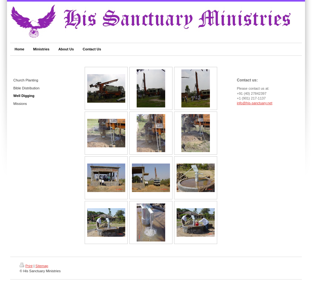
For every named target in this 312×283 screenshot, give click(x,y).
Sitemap (42, 266)
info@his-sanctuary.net (254, 103)
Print (26, 266)
